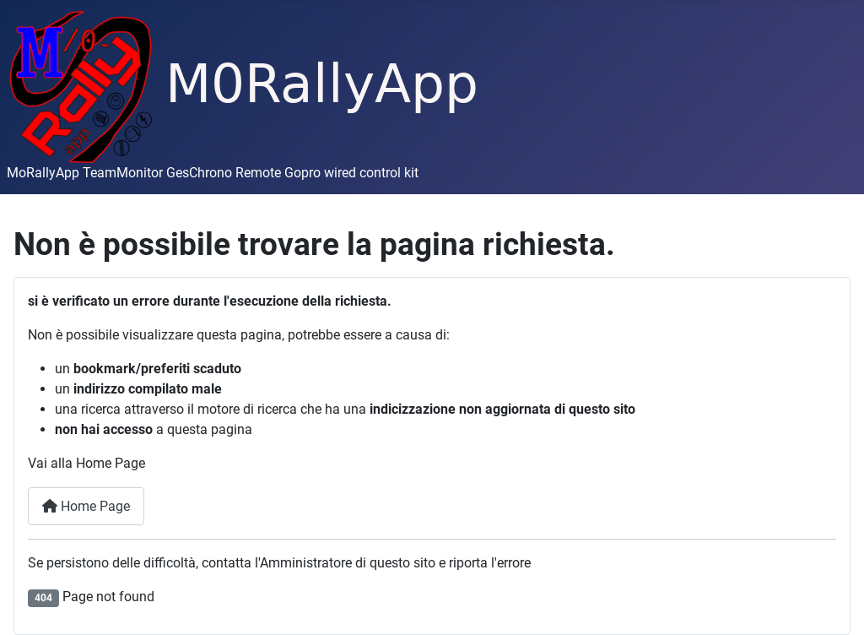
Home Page (86, 506)
